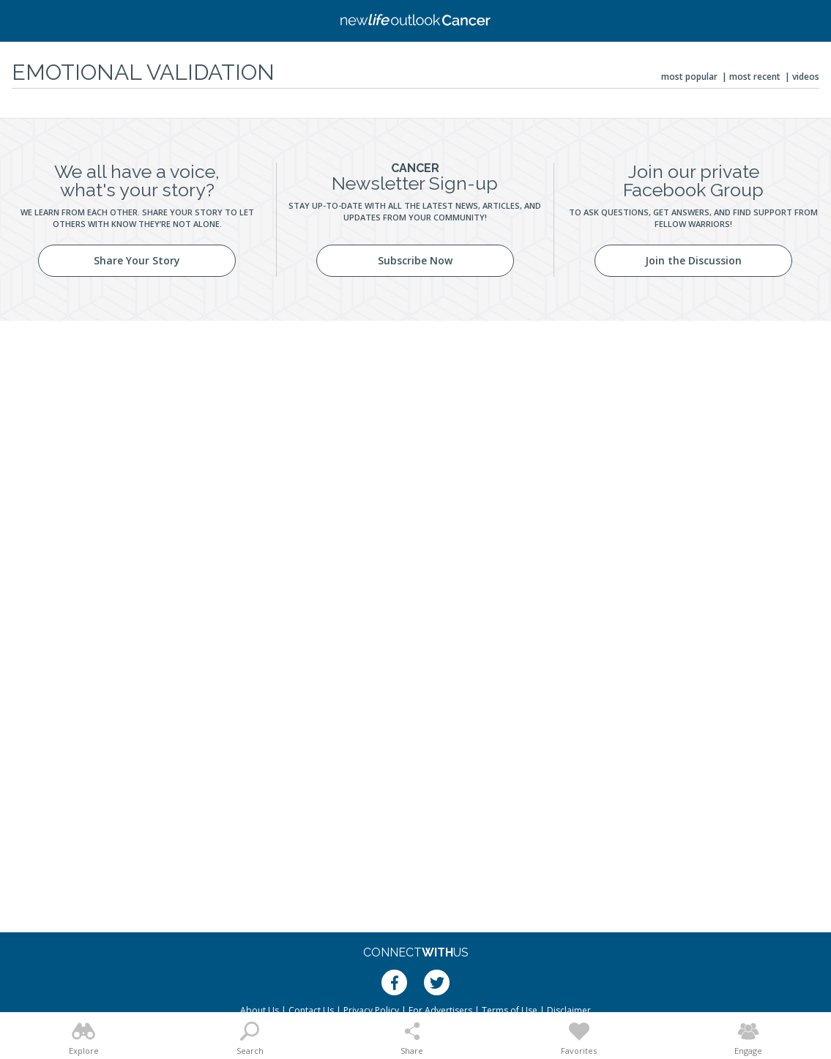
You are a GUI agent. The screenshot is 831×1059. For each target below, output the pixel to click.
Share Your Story (137, 260)
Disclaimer (569, 1010)
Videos (805, 76)
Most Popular (689, 76)
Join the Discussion (693, 260)
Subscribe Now (415, 260)
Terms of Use (509, 1010)
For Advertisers (440, 1010)
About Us (259, 1010)
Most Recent (754, 76)
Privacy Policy (371, 1010)
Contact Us (311, 1010)
